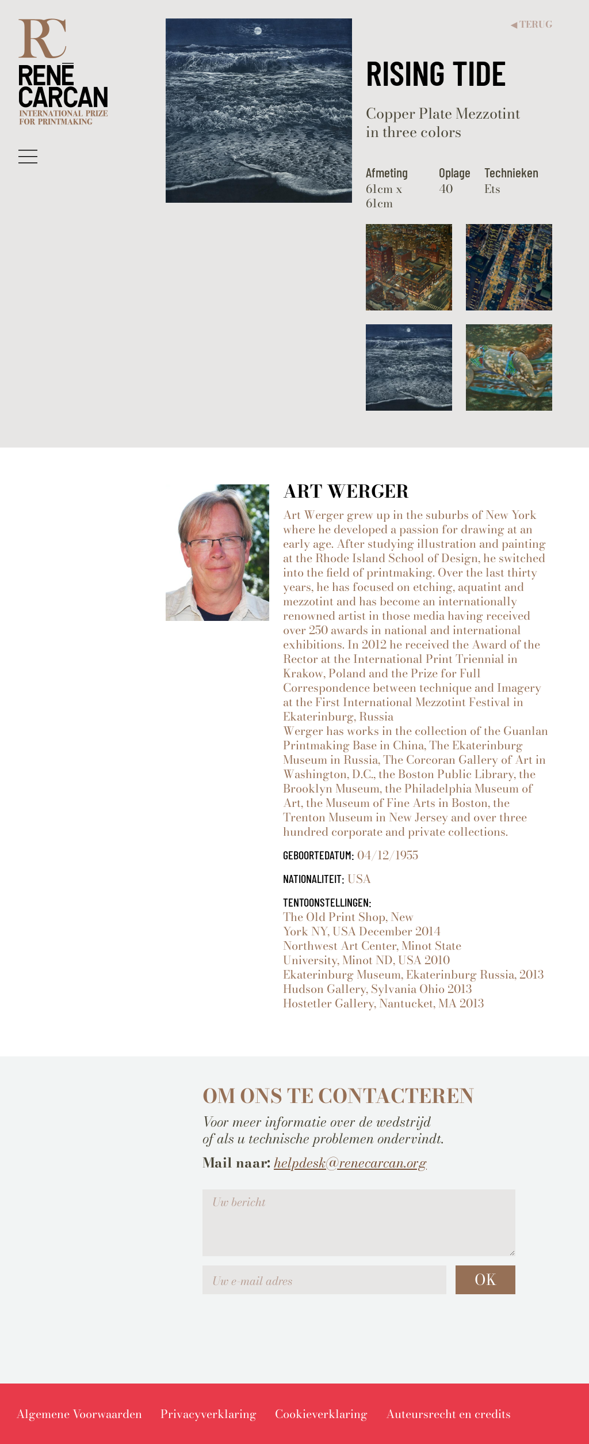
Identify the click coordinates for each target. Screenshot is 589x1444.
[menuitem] (79, 1414)
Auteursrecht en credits (448, 1414)
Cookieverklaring (321, 1414)
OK (485, 1279)
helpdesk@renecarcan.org (350, 1163)
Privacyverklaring (208, 1414)
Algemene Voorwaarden (79, 1414)
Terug (531, 24)
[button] (28, 156)
